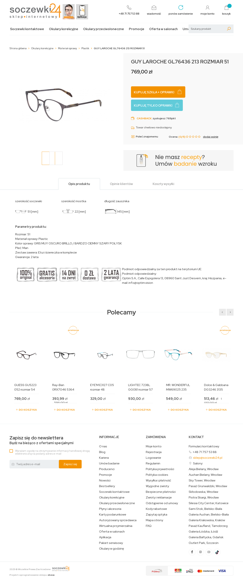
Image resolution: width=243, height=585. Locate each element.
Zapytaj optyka (156, 514)
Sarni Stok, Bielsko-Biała (205, 509)
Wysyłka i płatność (158, 480)
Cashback (144, 118)
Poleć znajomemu (144, 137)
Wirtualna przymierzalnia (115, 526)
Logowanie (153, 458)
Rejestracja (154, 452)
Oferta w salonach (163, 29)
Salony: (198, 463)
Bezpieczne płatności (161, 492)
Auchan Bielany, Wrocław (205, 475)
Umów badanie (109, 463)
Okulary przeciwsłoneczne (104, 29)
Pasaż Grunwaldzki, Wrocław (208, 486)
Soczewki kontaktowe (27, 29)
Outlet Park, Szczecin (204, 543)
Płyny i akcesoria (110, 509)
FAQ (148, 526)
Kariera (104, 458)
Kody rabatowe (156, 509)
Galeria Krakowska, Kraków (207, 520)
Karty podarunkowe (112, 514)
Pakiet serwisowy (111, 543)
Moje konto (154, 446)
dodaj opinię (210, 136)
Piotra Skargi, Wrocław (204, 497)
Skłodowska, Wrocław (203, 492)
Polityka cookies (157, 475)
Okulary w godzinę (111, 549)
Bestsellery (107, 486)
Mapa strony (154, 520)
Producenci (106, 469)
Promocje (136, 29)
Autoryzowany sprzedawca (117, 520)
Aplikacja (105, 537)
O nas (103, 446)
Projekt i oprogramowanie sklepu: (32, 574)
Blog (102, 452)
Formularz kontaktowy (204, 446)
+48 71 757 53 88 (205, 452)
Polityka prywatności (160, 469)
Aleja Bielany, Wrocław (204, 469)
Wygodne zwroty (157, 486)
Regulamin (153, 463)
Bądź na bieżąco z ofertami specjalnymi (41, 440)
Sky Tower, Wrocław (202, 480)
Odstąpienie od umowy (162, 503)
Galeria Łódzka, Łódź (203, 532)
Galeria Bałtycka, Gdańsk (206, 537)
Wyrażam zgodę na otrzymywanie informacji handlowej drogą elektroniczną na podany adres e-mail (52, 452)
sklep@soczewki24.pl (207, 458)
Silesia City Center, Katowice (209, 503)
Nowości (104, 480)
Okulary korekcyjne (63, 29)
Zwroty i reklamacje (159, 497)
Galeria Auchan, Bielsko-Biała (209, 514)
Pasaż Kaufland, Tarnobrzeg (208, 526)
